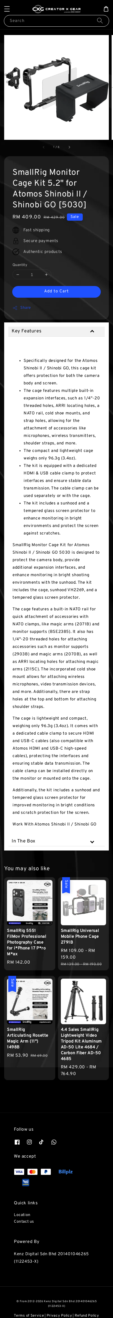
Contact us (24, 1221)
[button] (7, 9)
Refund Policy (87, 1316)
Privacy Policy (59, 1316)
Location (22, 1215)
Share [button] (21, 307)
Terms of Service (29, 1316)
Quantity (19, 265)
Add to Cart (56, 291)
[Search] (100, 20)
